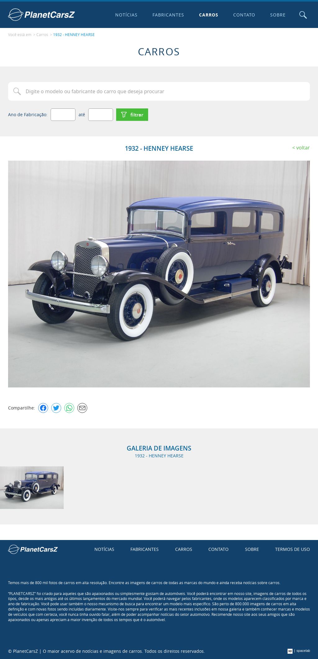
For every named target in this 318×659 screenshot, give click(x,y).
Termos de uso (292, 549)
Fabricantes (168, 15)
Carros (208, 15)
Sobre (278, 15)
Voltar (303, 147)
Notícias (126, 15)
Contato (244, 15)
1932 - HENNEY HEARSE (74, 34)
